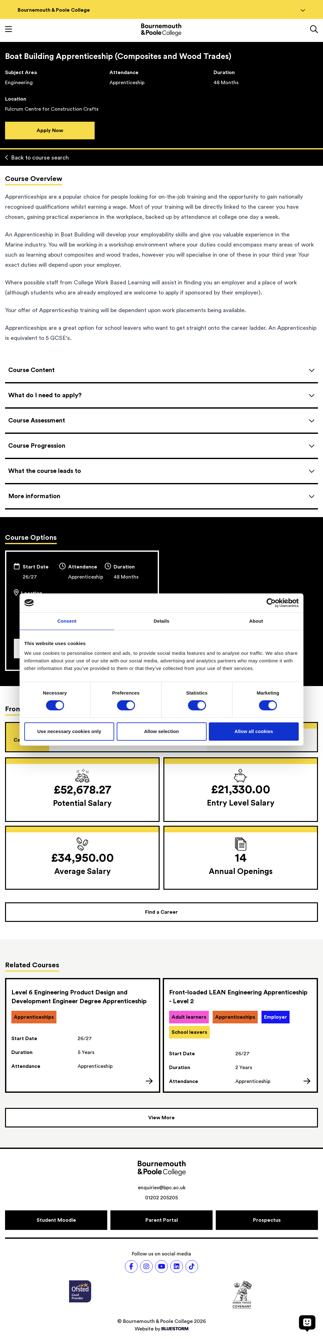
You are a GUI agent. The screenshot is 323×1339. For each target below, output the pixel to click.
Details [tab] (161, 621)
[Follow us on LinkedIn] (176, 1266)
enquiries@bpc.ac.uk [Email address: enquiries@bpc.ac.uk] (161, 1187)
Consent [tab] (67, 621)
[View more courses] (161, 1117)
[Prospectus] (267, 1220)
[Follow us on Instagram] (146, 1266)
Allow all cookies (253, 731)
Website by (161, 1328)
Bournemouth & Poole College (161, 10)
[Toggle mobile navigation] (8, 30)
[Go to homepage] (161, 30)
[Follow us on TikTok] (191, 1266)
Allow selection (161, 731)
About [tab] (256, 621)
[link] (82, 1035)
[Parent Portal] (161, 1220)
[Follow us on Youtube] (161, 1266)
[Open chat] (307, 1323)
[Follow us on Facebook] (131, 1266)
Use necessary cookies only (69, 731)
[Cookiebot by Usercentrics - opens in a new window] (271, 603)
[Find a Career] (161, 912)
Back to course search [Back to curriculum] (37, 157)
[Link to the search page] (314, 30)
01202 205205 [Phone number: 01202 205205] (161, 1197)
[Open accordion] (161, 370)
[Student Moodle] (56, 1220)
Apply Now (50, 130)
